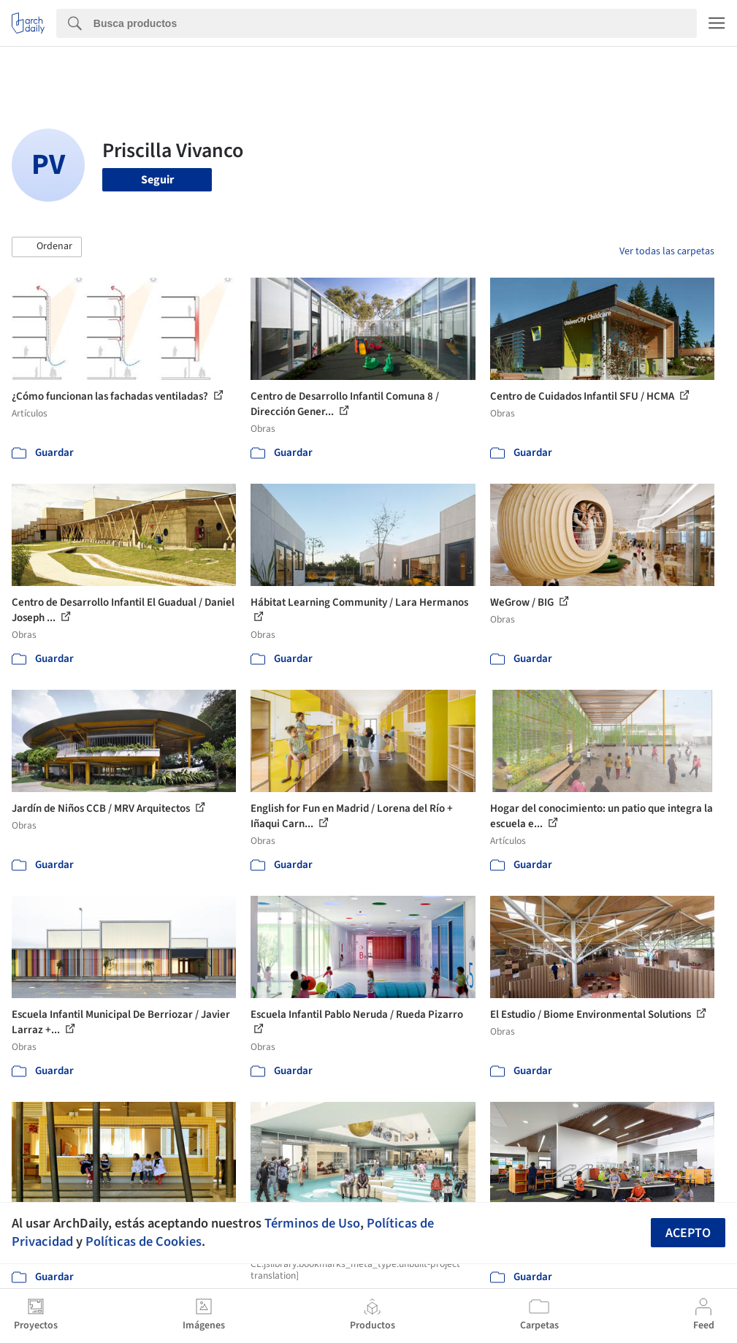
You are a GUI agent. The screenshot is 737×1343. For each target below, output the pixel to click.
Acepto (688, 1233)
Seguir (157, 180)
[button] (47, 247)
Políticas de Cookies (143, 1241)
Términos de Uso (312, 1223)
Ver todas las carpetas (666, 251)
